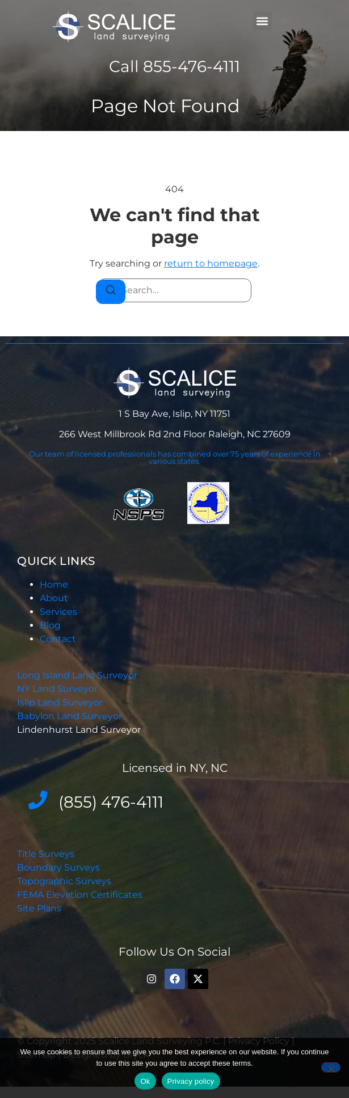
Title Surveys (45, 853)
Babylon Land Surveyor (70, 716)
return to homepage (211, 263)
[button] (262, 20)
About (54, 598)
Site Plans (39, 908)
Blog (50, 625)
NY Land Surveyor (58, 688)
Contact (58, 639)
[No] (330, 1067)
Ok (145, 1081)
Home (54, 584)
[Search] (110, 292)
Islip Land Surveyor (61, 702)
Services (58, 611)
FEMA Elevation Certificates (79, 894)
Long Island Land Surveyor (77, 675)
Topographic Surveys (64, 881)
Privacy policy (191, 1081)
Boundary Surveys (58, 867)
